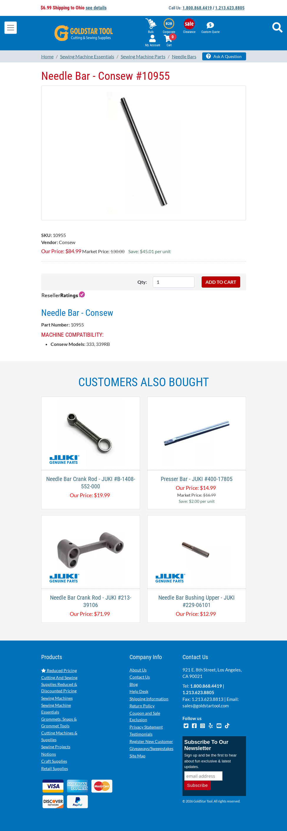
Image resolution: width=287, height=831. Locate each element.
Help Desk (139, 691)
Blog (134, 684)
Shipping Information (149, 698)
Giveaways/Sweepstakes (151, 748)
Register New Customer (151, 741)
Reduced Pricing (59, 670)
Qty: (142, 282)
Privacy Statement (146, 726)
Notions (48, 754)
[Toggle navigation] (10, 27)
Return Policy (142, 705)
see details (96, 8)
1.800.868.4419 (197, 8)
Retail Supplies (54, 768)
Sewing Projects (55, 746)
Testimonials (141, 734)
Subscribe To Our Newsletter (206, 745)
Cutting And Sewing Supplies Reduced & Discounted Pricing (59, 684)
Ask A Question (224, 56)
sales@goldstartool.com (206, 705)
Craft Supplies (54, 761)
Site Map (137, 755)
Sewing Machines (57, 698)
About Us (138, 669)
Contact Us (140, 676)
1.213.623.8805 (230, 8)
